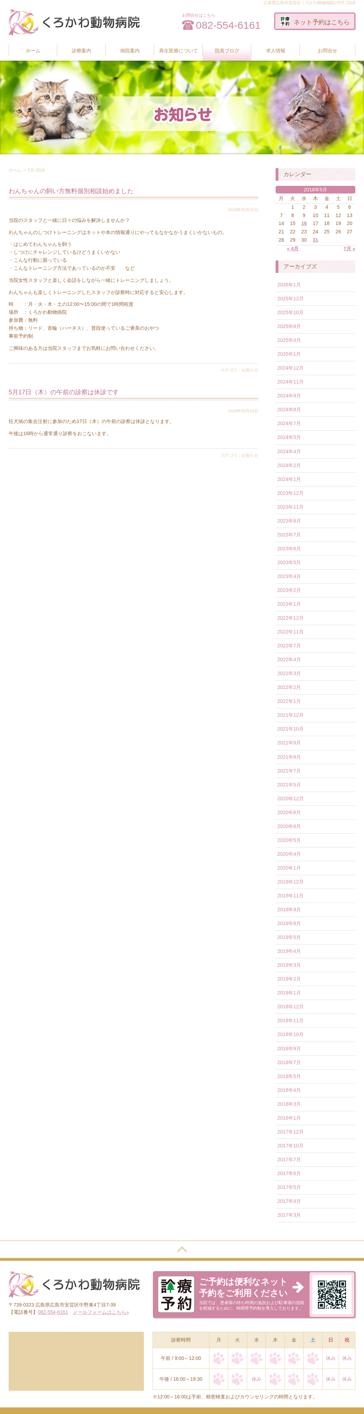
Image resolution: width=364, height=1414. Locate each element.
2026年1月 (289, 284)
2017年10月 (290, 1145)
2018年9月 (289, 1048)
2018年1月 (289, 1118)
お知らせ (250, 370)
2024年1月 (289, 479)
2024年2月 (289, 465)
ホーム (33, 50)
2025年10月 (290, 312)
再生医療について (178, 50)
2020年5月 (289, 840)
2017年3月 (289, 1215)
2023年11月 (290, 507)
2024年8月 (289, 409)
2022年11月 (290, 632)
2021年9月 (289, 742)
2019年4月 (289, 951)
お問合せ (327, 50)
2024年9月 (289, 395)
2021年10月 (290, 729)
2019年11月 (290, 895)
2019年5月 (289, 937)
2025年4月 (289, 340)
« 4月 (292, 248)
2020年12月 (290, 798)
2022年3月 (289, 673)
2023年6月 (289, 548)
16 (304, 223)
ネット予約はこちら (315, 21)
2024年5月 (289, 437)
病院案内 (130, 50)
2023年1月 (289, 604)
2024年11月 (290, 382)
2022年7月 (289, 645)
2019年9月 (289, 909)
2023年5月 (289, 562)
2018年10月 (290, 1034)
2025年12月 (290, 298)
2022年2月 (289, 687)
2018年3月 (289, 1104)
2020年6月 (289, 826)
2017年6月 (289, 1173)
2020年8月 (289, 812)
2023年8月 (289, 521)
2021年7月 (289, 771)
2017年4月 (289, 1201)
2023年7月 (289, 534)
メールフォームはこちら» (101, 1312)
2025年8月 (289, 326)
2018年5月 (289, 1076)
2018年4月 (289, 1090)
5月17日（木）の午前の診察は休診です (64, 392)
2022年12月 (290, 618)
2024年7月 (289, 423)
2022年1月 (289, 701)
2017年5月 (289, 1187)
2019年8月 (289, 923)
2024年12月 (290, 368)
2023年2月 (289, 590)
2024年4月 (289, 451)
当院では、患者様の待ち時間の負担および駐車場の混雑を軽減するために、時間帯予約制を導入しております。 (251, 1293)
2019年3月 (289, 965)
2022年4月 (289, 659)
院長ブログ (227, 50)
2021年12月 (290, 715)
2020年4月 (289, 854)
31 (315, 240)
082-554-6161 (228, 25)
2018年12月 (290, 1006)
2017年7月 (289, 1159)
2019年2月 (289, 979)
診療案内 (81, 50)
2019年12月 (290, 882)
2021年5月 (289, 784)
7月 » (349, 248)
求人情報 (275, 50)
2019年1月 (289, 992)
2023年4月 (289, 576)
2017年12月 (290, 1132)
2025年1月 (289, 354)
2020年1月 (289, 868)
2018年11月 (290, 1020)
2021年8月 (289, 757)
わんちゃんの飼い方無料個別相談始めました (71, 191)
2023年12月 (290, 493)
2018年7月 (289, 1062)
